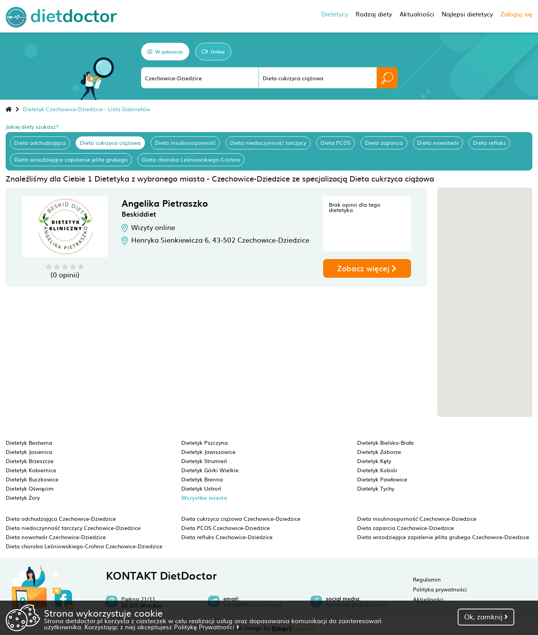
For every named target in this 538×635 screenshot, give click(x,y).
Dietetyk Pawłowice (382, 479)
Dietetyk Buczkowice (32, 479)
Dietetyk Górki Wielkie (210, 470)
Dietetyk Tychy (375, 488)
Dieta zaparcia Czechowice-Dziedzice (405, 527)
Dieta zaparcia (384, 142)
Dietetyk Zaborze (379, 451)
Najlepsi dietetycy (467, 13)
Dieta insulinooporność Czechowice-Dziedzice (416, 518)
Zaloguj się (516, 14)
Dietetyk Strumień (204, 461)
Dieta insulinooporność (185, 142)
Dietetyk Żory (23, 497)
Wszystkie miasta (204, 498)
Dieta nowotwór (438, 142)
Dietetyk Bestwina (29, 442)
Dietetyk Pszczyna (204, 442)
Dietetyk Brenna (202, 479)
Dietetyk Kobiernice (31, 470)
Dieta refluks (489, 142)
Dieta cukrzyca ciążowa (110, 142)
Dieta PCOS (335, 142)
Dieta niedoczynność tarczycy (268, 142)
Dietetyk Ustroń (201, 488)
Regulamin (427, 579)
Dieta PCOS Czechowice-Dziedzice (225, 527)
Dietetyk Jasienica (29, 451)
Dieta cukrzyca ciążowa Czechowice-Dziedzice (241, 518)
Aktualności (428, 599)
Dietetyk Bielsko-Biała (385, 442)
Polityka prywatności (440, 589)
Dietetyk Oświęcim (30, 488)
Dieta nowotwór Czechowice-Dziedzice (56, 537)
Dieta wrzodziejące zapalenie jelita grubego (71, 159)
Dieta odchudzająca (40, 142)
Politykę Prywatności (206, 626)
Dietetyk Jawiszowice (208, 451)
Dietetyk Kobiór (377, 470)
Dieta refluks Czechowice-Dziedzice (227, 537)
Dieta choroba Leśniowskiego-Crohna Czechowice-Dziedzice (84, 546)
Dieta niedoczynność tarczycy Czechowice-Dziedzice (73, 527)
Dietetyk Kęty (374, 461)
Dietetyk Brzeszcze (30, 461)
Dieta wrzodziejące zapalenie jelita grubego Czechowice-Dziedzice (443, 537)
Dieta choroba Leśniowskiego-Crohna (191, 159)
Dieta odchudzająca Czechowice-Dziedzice (61, 518)
